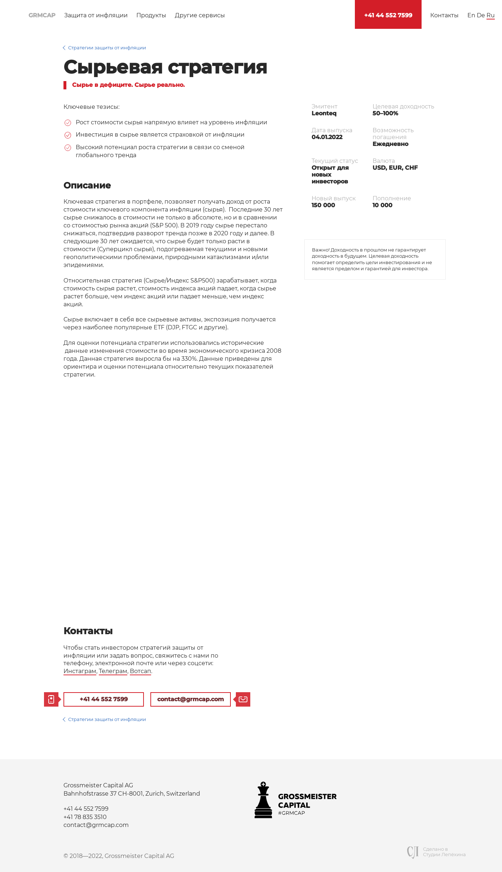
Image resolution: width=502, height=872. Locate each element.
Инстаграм (79, 671)
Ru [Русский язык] (490, 15)
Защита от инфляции (96, 15)
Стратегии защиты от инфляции (107, 47)
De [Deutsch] (481, 15)
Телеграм (113, 671)
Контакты (444, 15)
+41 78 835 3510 (85, 817)
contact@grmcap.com (190, 699)
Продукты (151, 15)
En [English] (471, 15)
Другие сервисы (200, 15)
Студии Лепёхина (444, 854)
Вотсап (140, 671)
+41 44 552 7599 (388, 15)
